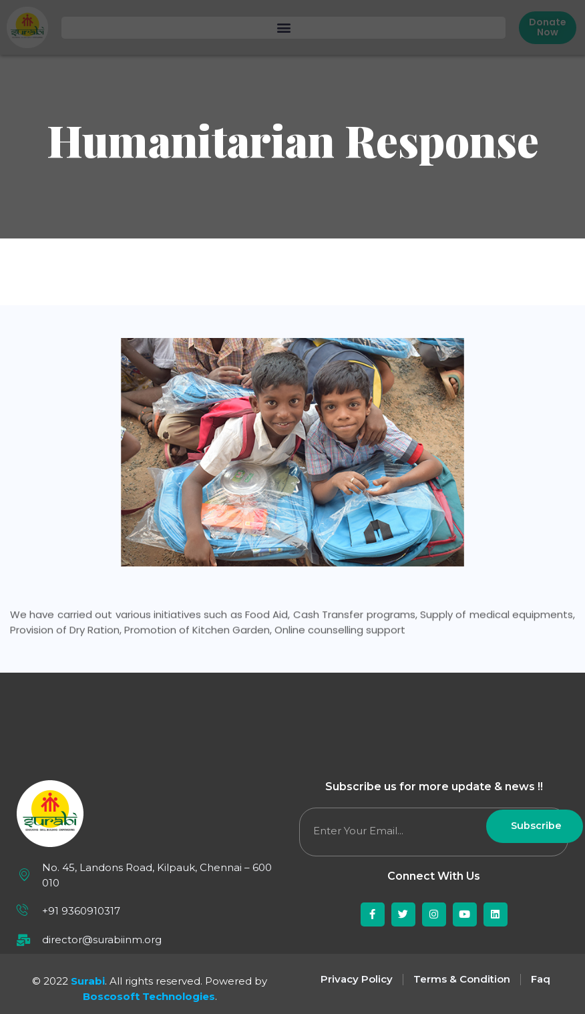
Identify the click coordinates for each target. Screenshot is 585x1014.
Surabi (88, 981)
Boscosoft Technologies (149, 996)
